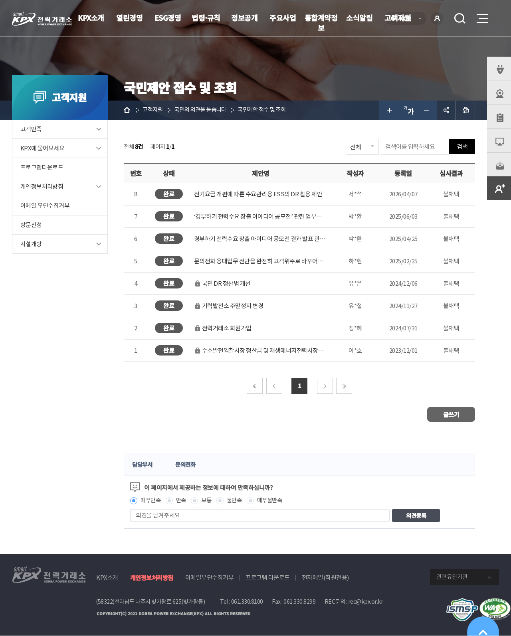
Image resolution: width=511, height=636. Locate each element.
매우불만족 (275, 500)
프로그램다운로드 (41, 167)
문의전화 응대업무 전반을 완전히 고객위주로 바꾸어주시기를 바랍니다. (278, 261)
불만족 (238, 500)
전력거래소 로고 (42, 19)
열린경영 (129, 17)
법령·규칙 (206, 17)
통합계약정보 (321, 22)
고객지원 (153, 110)
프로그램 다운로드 (268, 578)
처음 (255, 386)
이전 (274, 386)
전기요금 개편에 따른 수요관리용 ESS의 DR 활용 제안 (258, 194)
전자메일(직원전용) (325, 578)
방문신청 (31, 225)
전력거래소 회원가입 (223, 328)
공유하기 (446, 110)
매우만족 (151, 500)
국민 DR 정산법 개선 (222, 283)
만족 (183, 500)
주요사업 (282, 17)
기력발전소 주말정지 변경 (228, 306)
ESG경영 (167, 17)
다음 (325, 386)
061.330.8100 (247, 602)
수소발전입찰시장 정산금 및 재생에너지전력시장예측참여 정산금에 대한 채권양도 (295, 350)
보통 (209, 500)
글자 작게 (427, 110)
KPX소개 (91, 17)
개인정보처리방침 (41, 186)
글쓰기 (451, 414)
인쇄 (465, 110)
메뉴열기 (481, 16)
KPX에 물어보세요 (42, 148)
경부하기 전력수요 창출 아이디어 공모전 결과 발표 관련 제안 (265, 239)
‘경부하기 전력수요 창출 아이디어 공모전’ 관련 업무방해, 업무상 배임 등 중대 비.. (289, 216)
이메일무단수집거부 (209, 578)
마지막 (344, 386)
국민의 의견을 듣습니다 (204, 110)
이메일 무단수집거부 (44, 205)
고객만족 (31, 129)
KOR (407, 19)
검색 (460, 18)
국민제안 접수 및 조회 (269, 110)
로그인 (437, 18)
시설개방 (31, 244)
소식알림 (359, 17)
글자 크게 (388, 110)
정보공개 (244, 17)
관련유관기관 (451, 577)
